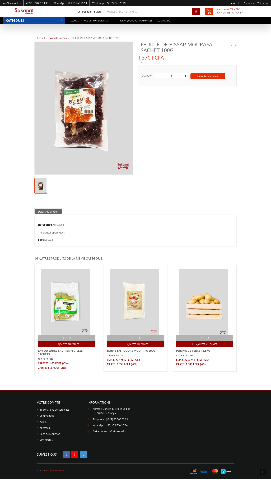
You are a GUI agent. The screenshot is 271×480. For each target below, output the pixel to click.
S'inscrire (263, 3)
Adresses (45, 428)
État (41, 239)
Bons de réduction (50, 434)
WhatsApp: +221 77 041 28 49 (109, 3)
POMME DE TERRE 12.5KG (193, 351)
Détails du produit (48, 211)
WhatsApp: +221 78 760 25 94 (70, 3)
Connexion (250, 3)
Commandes (47, 416)
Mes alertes (46, 440)
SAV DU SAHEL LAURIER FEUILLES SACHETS (60, 352)
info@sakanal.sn (118, 432)
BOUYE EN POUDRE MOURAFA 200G (131, 351)
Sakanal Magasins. (56, 471)
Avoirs (43, 422)
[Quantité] (171, 75)
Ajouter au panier (208, 76)
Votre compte (48, 403)
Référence (45, 224)
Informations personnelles (54, 410)
